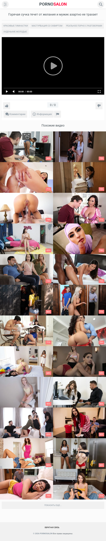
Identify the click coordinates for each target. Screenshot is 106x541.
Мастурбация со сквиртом (47, 26)
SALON (53, 4)
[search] (100, 4)
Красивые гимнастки (15, 26)
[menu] (5, 4)
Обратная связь (52, 527)
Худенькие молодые (15, 32)
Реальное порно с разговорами (84, 26)
